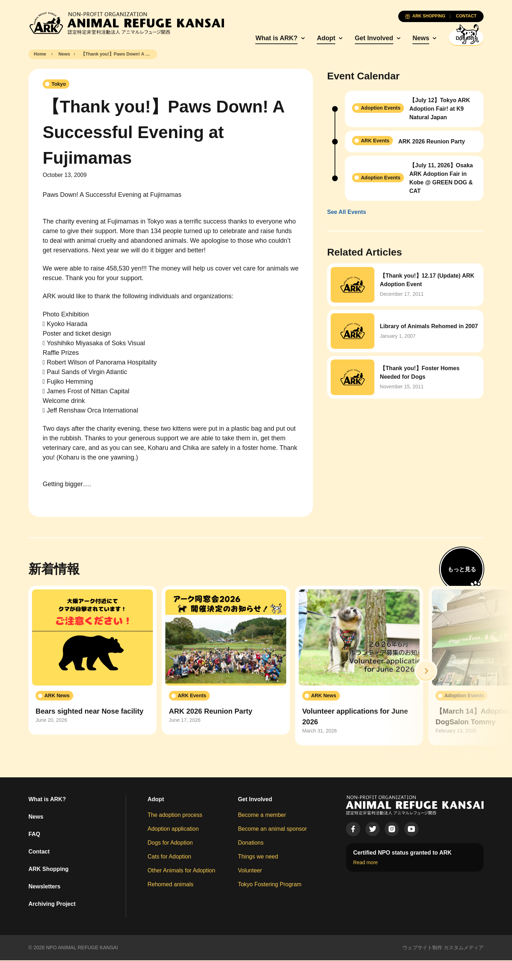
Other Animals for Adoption (181, 871)
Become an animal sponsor (272, 829)
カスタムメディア (464, 948)
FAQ (34, 835)
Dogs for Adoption (170, 843)
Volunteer (250, 871)
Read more (365, 863)
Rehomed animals (170, 885)
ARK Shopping (48, 870)
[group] (92, 661)
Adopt (306, 38)
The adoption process (175, 816)
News (401, 38)
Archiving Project (51, 905)
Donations (250, 843)
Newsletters (44, 887)
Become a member (262, 816)
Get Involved (354, 38)
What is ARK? (257, 38)
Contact (39, 852)
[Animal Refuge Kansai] (126, 23)
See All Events (346, 213)
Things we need (258, 857)
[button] (426, 671)
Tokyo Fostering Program (270, 885)
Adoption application (173, 829)
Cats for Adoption (169, 857)
